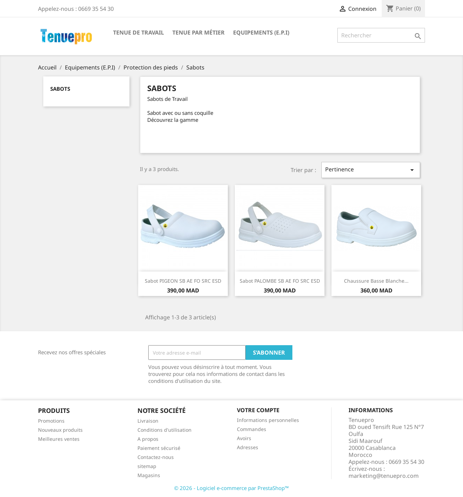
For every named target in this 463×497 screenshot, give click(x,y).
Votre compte (258, 410)
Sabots (60, 88)
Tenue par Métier (198, 32)
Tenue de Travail (138, 32)
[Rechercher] (381, 35)
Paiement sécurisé (158, 448)
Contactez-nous (155, 457)
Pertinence (370, 169)
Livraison (147, 420)
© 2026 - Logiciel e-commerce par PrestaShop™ (231, 487)
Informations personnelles (268, 420)
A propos (147, 439)
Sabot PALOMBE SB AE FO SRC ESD (280, 280)
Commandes (251, 429)
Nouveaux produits (60, 429)
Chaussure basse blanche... (376, 280)
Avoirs (244, 438)
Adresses (247, 447)
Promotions (51, 420)
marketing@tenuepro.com (384, 476)
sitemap (146, 466)
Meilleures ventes (59, 439)
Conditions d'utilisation (164, 429)
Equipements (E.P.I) (261, 32)
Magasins (148, 475)
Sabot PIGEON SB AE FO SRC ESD (183, 280)
